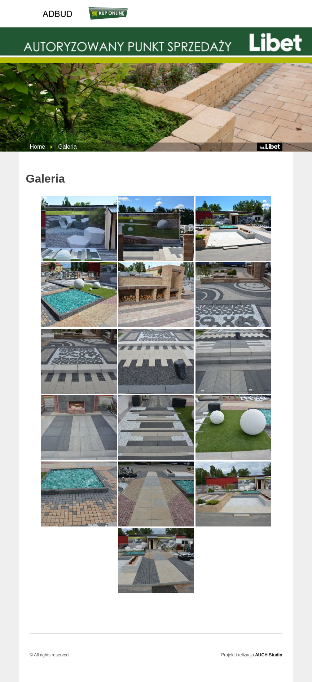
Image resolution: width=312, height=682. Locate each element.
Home (37, 147)
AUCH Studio (268, 654)
